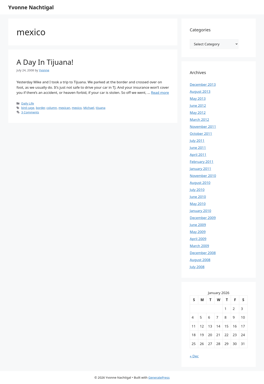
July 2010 (197, 189)
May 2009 (198, 231)
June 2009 (198, 224)
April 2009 (198, 238)
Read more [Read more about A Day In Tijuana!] (160, 92)
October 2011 (201, 133)
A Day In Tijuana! (44, 62)
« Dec (194, 356)
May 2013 (198, 98)
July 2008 (197, 266)
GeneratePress (159, 377)
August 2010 (200, 182)
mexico (77, 108)
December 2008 (203, 252)
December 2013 (203, 84)
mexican (64, 108)
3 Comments (30, 112)
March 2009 (199, 245)
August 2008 (200, 259)
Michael (88, 108)
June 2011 (198, 147)
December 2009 (203, 217)
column (51, 108)
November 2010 (203, 175)
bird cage (27, 108)
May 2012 (198, 112)
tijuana (100, 108)
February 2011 (201, 161)
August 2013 (200, 91)
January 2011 (200, 168)
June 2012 (198, 105)
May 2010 (198, 203)
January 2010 (200, 210)
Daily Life (27, 103)
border (40, 108)
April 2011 (198, 154)
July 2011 (197, 140)
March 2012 (199, 119)
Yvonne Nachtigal (31, 7)
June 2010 (198, 196)
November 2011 (203, 126)
